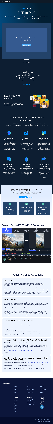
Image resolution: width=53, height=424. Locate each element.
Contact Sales (29, 400)
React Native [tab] (48, 255)
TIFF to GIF (41, 362)
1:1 (47, 250)
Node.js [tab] (3, 255)
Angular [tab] (13, 255)
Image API (42, 384)
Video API (42, 386)
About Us (16, 399)
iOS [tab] (34, 255)
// (18, 253)
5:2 (39, 250)
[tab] (7, 230)
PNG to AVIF (29, 350)
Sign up (34, 368)
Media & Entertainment (31, 387)
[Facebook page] (30, 404)
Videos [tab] (3, 250)
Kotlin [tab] (44, 255)
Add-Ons (41, 392)
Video (15, 387)
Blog (15, 408)
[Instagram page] (31, 404)
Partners (16, 402)
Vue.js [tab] (10, 255)
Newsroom (16, 406)
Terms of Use (37, 419)
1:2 (32, 250)
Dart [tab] (32, 255)
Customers (16, 400)
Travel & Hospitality (31, 389)
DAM (15, 389)
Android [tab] (37, 255)
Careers (15, 405)
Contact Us (31, 197)
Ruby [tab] (27, 255)
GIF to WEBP (11, 350)
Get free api (23, 197)
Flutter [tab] (41, 255)
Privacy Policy (43, 419)
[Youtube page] (33, 404)
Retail (28, 386)
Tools (23, 8)
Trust (15, 411)
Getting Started (43, 387)
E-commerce (29, 384)
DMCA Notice (49, 419)
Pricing (15, 392)
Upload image (26, 45)
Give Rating (26, 59)
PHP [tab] (22, 255)
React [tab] (7, 255)
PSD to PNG (27, 364)
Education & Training (31, 402)
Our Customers (30, 392)
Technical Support (30, 399)
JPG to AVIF (17, 350)
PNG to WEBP (22, 350)
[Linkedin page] (29, 404)
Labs (15, 409)
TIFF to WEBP (30, 362)
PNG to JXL (36, 362)
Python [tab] (19, 255)
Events (15, 403)
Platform (16, 384)
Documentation (43, 389)
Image (15, 386)
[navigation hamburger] (50, 1)
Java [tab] (24, 255)
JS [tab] (16, 255)
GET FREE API (26, 84)
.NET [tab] (30, 255)
